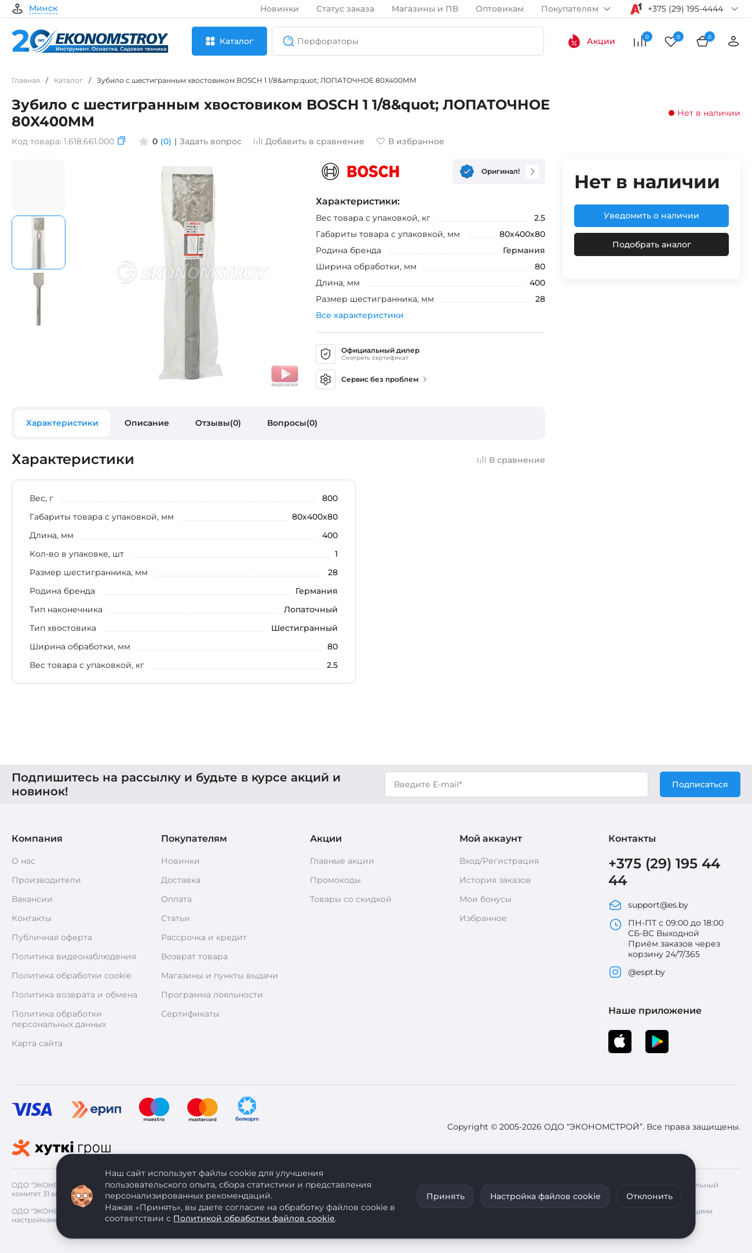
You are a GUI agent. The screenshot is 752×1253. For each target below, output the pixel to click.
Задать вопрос (211, 141)
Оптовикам (500, 8)
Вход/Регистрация (499, 861)
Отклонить (649, 1196)
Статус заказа (345, 8)
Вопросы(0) (292, 423)
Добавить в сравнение (308, 141)
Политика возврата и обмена (74, 994)
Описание (147, 423)
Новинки (279, 8)
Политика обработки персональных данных (59, 1019)
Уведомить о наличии (651, 215)
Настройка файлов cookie (545, 1196)
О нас (23, 861)
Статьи (175, 918)
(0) (165, 141)
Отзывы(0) (218, 423)
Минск (43, 8)
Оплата (176, 899)
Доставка (180, 880)
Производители (46, 880)
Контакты (32, 918)
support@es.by (648, 905)
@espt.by (636, 972)
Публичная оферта (52, 937)
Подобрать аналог (651, 244)
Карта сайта (37, 1043)
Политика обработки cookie (71, 975)
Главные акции (342, 861)
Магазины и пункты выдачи (219, 975)
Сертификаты (190, 1014)
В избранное (410, 141)
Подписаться (700, 784)
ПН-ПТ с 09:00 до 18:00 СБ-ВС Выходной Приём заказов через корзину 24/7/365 (666, 938)
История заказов (495, 880)
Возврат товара (194, 956)
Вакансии (32, 899)
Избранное (483, 918)
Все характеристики (360, 315)
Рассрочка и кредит (204, 937)
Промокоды (335, 880)
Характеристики (62, 423)
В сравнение (511, 460)
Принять (445, 1196)
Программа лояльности (212, 994)
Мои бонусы (485, 899)
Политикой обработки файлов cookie (254, 1218)
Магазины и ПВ (425, 8)
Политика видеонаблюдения (74, 956)
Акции (591, 41)
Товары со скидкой (351, 899)
